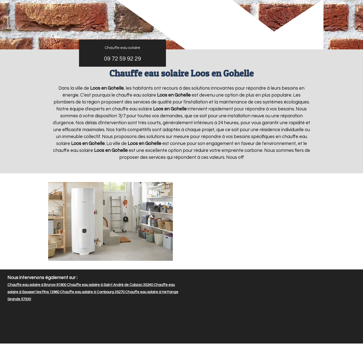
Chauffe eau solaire (122, 48)
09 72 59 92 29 (122, 59)
